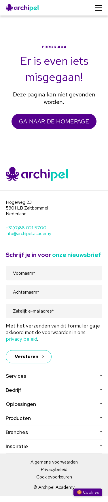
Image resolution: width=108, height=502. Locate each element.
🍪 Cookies (88, 492)
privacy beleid (21, 339)
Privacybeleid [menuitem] (54, 469)
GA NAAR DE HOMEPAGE (54, 121)
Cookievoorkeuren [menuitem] (54, 477)
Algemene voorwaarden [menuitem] (54, 462)
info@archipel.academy (28, 233)
